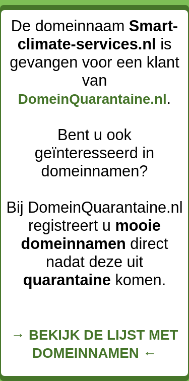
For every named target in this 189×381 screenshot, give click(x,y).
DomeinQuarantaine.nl (92, 99)
